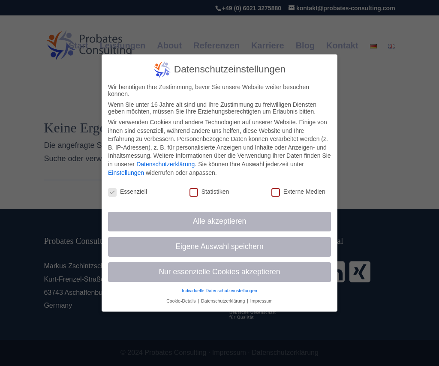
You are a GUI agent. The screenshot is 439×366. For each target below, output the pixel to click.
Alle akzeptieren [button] (220, 221)
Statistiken (209, 191)
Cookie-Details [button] (181, 300)
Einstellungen (126, 172)
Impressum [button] (261, 300)
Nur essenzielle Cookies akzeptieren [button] (219, 271)
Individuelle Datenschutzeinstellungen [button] (219, 290)
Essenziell (127, 191)
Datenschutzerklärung (165, 164)
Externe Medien (298, 191)
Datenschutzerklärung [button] (223, 300)
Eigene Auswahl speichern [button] (219, 246)
